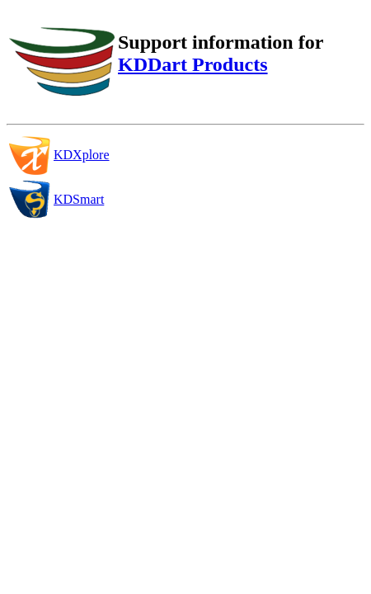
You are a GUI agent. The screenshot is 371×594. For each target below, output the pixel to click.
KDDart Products (193, 64)
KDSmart (79, 199)
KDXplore (82, 155)
